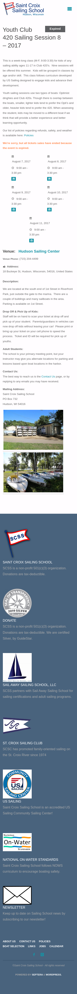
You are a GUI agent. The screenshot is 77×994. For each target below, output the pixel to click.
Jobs (42, 946)
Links (31, 946)
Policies (29, 135)
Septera (37, 974)
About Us (9, 941)
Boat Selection (13, 946)
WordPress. (54, 974)
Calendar (56, 946)
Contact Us (48, 376)
